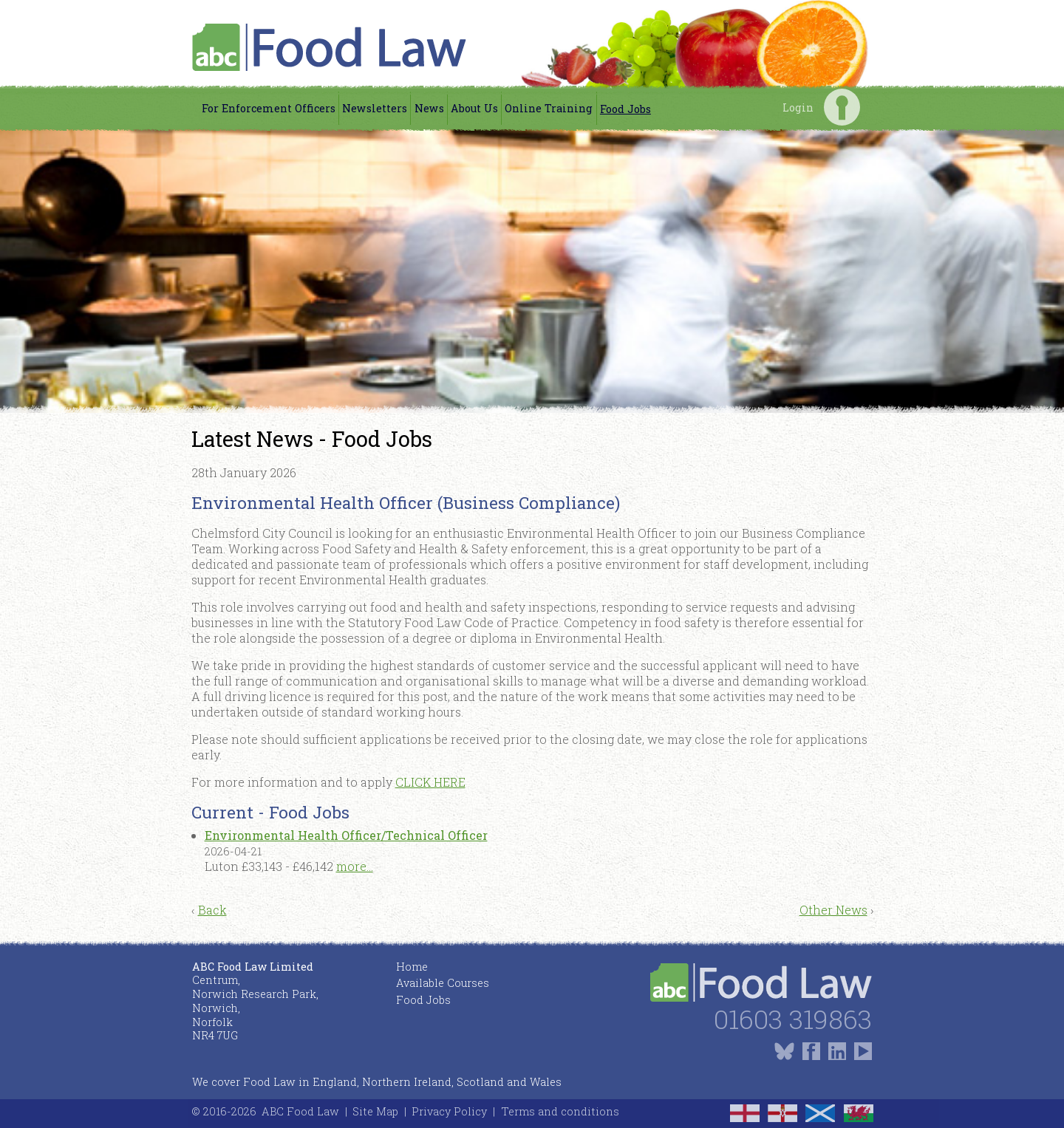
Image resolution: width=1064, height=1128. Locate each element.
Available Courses (442, 983)
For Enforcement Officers (268, 108)
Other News (833, 909)
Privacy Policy (449, 1111)
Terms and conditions (560, 1111)
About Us (474, 108)
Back (212, 909)
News (429, 108)
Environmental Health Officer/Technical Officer (346, 835)
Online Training (549, 108)
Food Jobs (625, 109)
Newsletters (374, 108)
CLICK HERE (430, 782)
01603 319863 (793, 1019)
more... (354, 866)
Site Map (375, 1111)
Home (412, 967)
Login (842, 107)
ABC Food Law (300, 1111)
